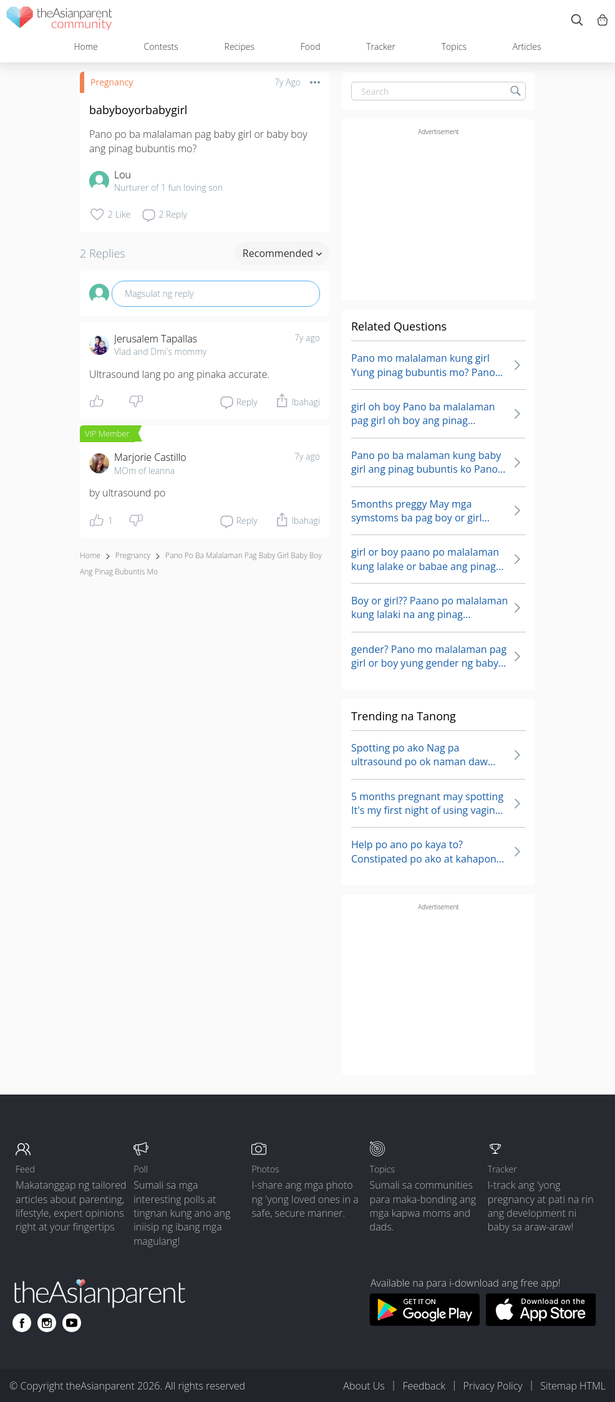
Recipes (239, 46)
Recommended (282, 253)
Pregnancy (111, 82)
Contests (161, 46)
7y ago (307, 338)
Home (85, 46)
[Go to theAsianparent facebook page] (21, 1322)
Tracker (380, 46)
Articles (527, 46)
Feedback (423, 1386)
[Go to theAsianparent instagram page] (46, 1322)
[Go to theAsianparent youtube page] (71, 1322)
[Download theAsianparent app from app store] (541, 1322)
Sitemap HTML (573, 1386)
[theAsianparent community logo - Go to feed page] (59, 20)
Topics (454, 46)
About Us (363, 1386)
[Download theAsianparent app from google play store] (424, 1322)
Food (311, 46)
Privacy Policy (493, 1386)
